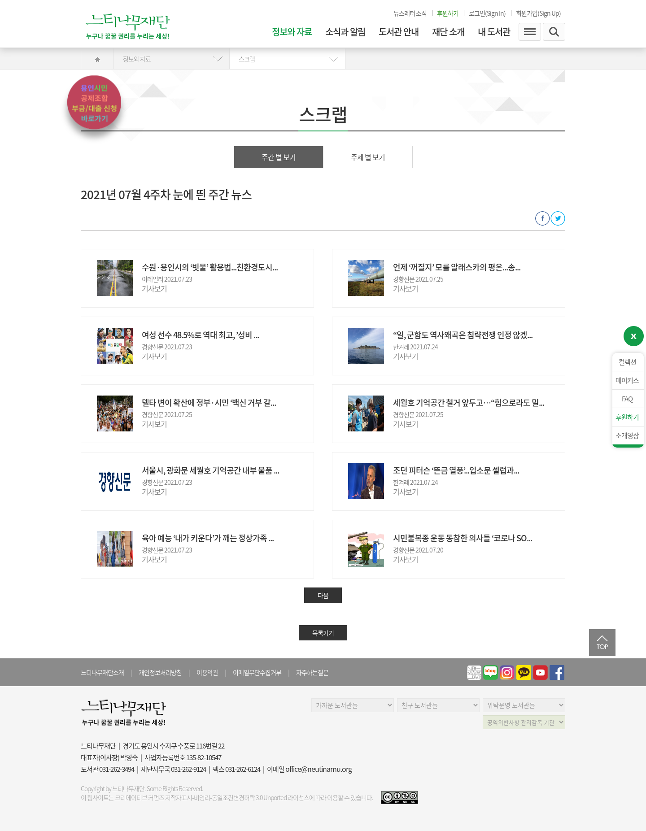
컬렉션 (627, 362)
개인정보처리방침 (160, 672)
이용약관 (207, 672)
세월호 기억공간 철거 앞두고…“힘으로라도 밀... (468, 402)
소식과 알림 (345, 31)
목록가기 (323, 632)
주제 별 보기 (368, 157)
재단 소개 (448, 31)
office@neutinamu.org (318, 768)
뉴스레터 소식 (410, 13)
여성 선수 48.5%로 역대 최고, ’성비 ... (200, 335)
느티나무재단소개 (102, 672)
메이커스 (627, 380)
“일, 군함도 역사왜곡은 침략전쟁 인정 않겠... (463, 335)
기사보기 (154, 288)
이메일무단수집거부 (257, 672)
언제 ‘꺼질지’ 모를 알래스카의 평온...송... (456, 267)
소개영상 (627, 435)
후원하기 (627, 417)
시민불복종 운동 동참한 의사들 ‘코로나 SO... (462, 538)
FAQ (627, 399)
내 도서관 (494, 31)
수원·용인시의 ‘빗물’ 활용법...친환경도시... (210, 267)
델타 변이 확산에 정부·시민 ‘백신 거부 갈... (209, 402)
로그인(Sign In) (487, 13)
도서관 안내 (399, 31)
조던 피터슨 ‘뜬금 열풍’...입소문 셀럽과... (456, 470)
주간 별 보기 (279, 157)
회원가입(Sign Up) (538, 13)
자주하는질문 (312, 672)
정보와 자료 (292, 31)
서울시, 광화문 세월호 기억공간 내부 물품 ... (210, 470)
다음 (323, 595)
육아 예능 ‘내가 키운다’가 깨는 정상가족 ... (208, 538)
